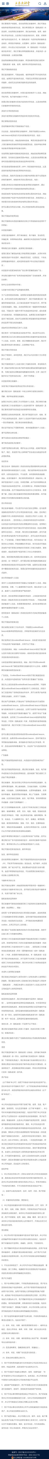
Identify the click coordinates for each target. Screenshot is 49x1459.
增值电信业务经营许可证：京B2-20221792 (24, 1455)
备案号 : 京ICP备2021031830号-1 (24, 1452)
